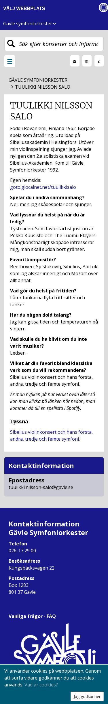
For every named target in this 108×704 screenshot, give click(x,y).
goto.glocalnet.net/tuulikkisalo (43, 187)
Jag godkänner (87, 696)
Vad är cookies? (41, 685)
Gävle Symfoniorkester (38, 80)
